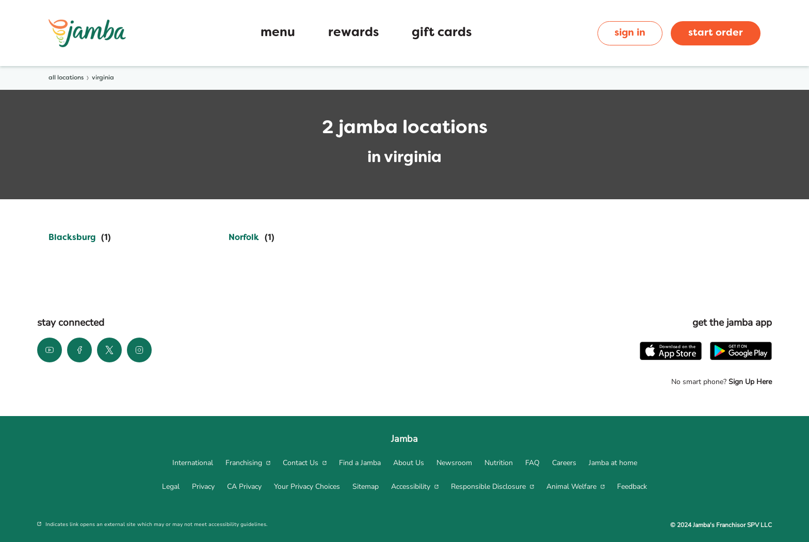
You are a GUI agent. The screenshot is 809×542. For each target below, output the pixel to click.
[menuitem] (192, 463)
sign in (629, 33)
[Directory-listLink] (79, 238)
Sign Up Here (749, 382)
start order (715, 33)
